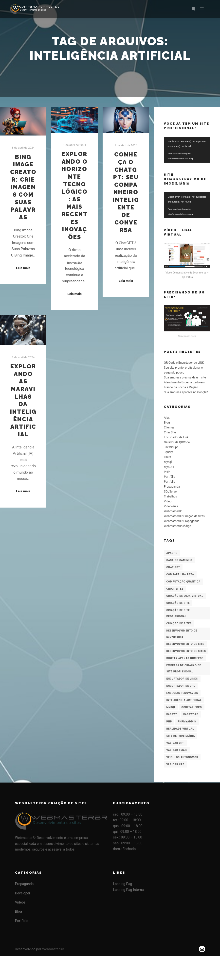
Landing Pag (122, 884)
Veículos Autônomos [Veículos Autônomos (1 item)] (182, 757)
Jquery (168, 452)
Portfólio (169, 476)
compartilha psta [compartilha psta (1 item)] (180, 574)
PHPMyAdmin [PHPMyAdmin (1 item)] (187, 721)
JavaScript (171, 447)
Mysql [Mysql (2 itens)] (171, 707)
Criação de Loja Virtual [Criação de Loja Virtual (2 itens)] (184, 596)
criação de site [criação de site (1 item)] (178, 603)
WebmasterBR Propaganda (181, 521)
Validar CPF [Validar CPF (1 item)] (175, 743)
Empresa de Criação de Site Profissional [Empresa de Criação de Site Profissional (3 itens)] (183, 668)
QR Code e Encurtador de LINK (184, 362)
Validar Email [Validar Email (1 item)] (176, 750)
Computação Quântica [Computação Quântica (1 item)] (183, 581)
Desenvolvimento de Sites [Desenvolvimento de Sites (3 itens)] (186, 651)
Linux (167, 457)
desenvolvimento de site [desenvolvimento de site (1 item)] (185, 644)
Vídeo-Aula (171, 506)
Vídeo (167, 501)
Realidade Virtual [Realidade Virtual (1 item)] (180, 728)
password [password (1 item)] (190, 714)
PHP (167, 472)
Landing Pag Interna (128, 890)
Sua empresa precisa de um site (185, 377)
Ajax (166, 417)
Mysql (168, 462)
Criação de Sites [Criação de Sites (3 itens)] (179, 623)
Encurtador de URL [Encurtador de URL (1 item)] (180, 685)
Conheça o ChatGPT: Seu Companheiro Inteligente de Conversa (126, 192)
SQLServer (171, 491)
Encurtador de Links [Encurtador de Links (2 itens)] (182, 678)
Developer (22, 893)
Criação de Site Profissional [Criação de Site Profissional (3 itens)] (178, 613)
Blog (167, 422)
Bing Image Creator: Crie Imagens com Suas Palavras (23, 187)
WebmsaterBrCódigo (177, 526)
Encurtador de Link (176, 437)
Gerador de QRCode (177, 442)
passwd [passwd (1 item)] (172, 714)
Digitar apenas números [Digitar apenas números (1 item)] (184, 658)
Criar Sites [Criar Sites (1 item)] (174, 588)
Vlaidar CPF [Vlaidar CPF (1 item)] (175, 764)
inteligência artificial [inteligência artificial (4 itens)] (184, 700)
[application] (187, 150)
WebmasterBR (53, 949)
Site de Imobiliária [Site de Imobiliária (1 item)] (180, 735)
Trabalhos (170, 496)
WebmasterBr (173, 511)
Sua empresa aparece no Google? (186, 392)
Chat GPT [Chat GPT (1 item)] (173, 567)
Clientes (169, 427)
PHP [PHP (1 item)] (169, 721)
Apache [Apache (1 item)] (171, 553)
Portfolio (169, 481)
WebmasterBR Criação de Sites (184, 516)
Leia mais (23, 268)
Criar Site (170, 432)
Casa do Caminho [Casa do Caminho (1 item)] (179, 560)
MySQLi (169, 467)
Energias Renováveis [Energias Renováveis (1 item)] (182, 693)
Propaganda (172, 486)
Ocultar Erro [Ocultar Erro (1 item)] (192, 707)
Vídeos (20, 902)
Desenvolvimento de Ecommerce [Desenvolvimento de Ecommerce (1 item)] (181, 633)
